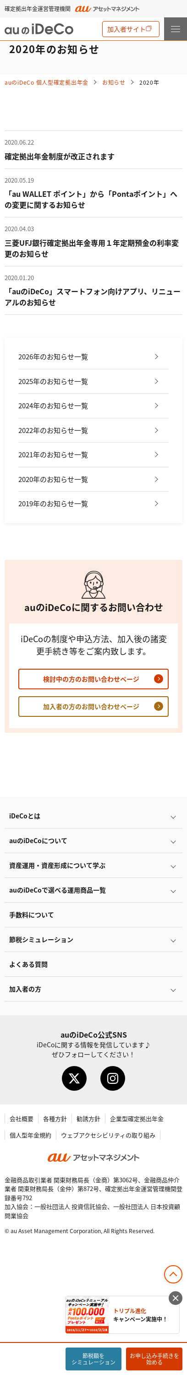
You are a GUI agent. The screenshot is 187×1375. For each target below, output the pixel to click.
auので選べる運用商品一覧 (57, 889)
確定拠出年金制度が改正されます (60, 156)
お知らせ (114, 82)
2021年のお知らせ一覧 (53, 454)
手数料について (31, 914)
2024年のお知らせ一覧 (53, 405)
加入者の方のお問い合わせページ (91, 706)
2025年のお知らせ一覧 (53, 381)
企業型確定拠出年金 (137, 1118)
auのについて (38, 840)
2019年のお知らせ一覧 (53, 503)
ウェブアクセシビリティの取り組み (108, 1135)
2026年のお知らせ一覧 (53, 356)
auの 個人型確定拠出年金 (46, 82)
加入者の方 (25, 988)
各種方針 (55, 1118)
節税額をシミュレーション (94, 1359)
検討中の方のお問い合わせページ (91, 678)
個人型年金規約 (30, 1135)
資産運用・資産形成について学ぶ (57, 865)
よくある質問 (28, 964)
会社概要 (21, 1118)
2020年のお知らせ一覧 (53, 479)
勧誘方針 (88, 1118)
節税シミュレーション (41, 939)
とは (24, 815)
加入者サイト (126, 28)
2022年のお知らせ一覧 (53, 430)
